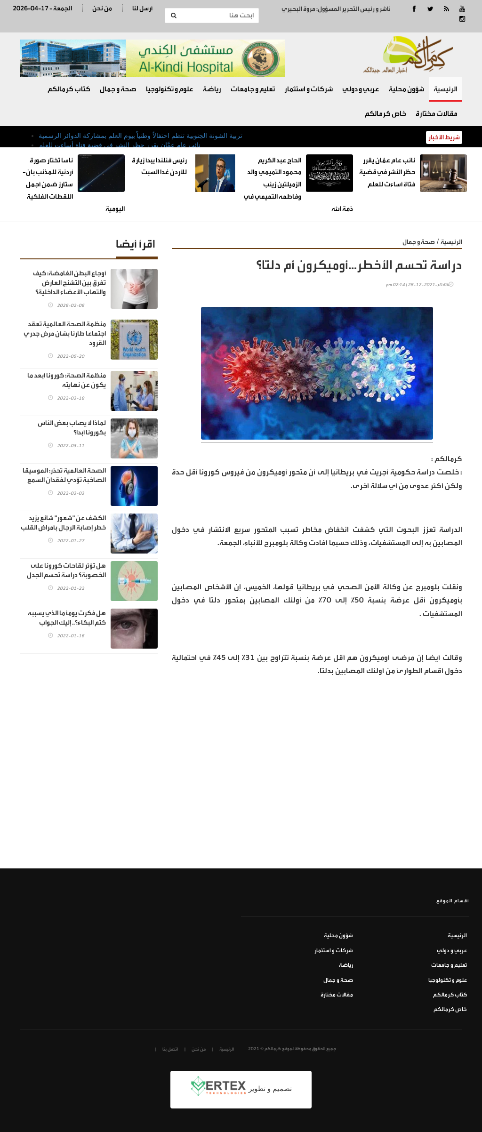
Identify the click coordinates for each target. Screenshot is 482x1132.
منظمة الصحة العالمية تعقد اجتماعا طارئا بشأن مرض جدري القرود (65, 333)
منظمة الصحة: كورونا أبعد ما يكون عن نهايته (66, 380)
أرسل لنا (142, 8)
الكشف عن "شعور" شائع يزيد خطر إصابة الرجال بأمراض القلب (63, 523)
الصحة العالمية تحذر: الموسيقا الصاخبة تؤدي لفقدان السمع (64, 475)
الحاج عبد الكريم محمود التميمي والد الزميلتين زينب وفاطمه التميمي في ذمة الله (298, 184)
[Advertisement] (317, 798)
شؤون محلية (406, 89)
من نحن (102, 8)
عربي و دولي (360, 89)
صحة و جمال (118, 89)
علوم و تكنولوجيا (169, 89)
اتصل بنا (170, 1049)
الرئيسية (446, 89)
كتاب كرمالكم (69, 89)
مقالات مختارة (437, 113)
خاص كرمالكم (385, 113)
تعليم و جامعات (253, 89)
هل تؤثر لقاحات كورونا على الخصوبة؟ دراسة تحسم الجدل (66, 570)
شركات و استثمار (308, 89)
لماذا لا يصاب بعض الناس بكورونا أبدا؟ (72, 427)
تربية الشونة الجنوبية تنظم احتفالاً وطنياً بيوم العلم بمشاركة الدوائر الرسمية (140, 135)
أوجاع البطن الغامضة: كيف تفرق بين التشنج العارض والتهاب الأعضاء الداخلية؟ (69, 283)
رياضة (212, 89)
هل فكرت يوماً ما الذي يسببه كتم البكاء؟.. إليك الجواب (67, 618)
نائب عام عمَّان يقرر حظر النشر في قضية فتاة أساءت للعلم (120, 145)
